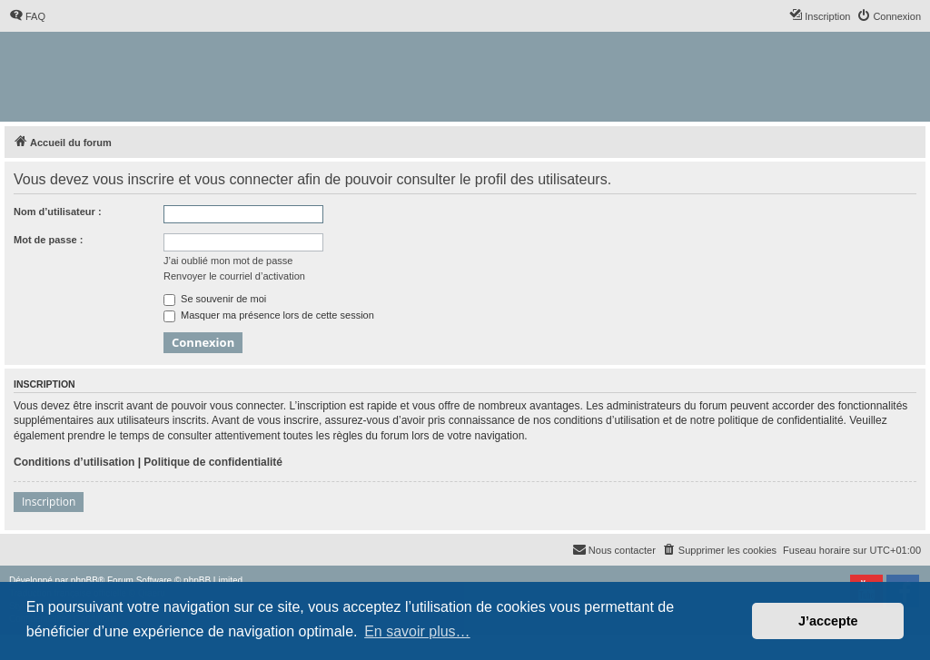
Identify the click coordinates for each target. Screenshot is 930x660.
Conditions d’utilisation (74, 462)
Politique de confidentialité (212, 462)
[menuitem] (27, 16)
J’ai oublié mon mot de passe (227, 260)
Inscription (48, 501)
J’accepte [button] (828, 621)
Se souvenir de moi (214, 298)
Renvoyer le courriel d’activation (234, 276)
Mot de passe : (48, 239)
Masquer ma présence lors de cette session (268, 315)
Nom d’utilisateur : (58, 211)
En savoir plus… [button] (417, 631)
